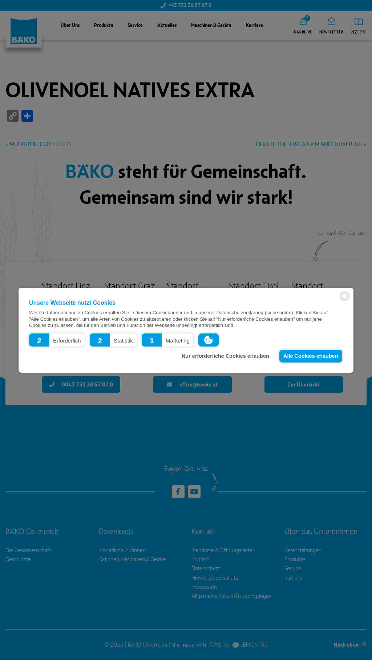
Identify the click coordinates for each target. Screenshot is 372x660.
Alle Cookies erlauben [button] (310, 356)
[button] (57, 339)
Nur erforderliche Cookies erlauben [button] (225, 356)
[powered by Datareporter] (345, 301)
